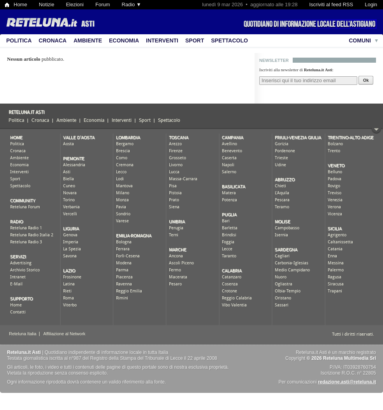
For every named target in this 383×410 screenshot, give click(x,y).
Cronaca (53, 40)
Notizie (46, 4)
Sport (194, 40)
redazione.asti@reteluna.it (347, 382)
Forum (102, 4)
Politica (19, 40)
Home (20, 4)
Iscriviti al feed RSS (331, 4)
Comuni (360, 40)
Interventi (162, 40)
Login (371, 4)
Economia (124, 40)
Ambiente (88, 40)
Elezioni (75, 4)
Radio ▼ (131, 4)
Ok (366, 80)
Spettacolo (229, 40)
